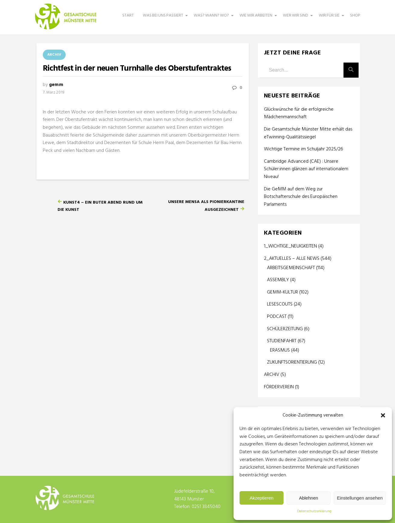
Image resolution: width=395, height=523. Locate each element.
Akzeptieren (261, 497)
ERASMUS (280, 350)
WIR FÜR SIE (330, 18)
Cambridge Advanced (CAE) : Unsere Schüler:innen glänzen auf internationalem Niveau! (306, 169)
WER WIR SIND (296, 18)
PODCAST (277, 317)
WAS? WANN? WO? (212, 18)
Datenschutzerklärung (314, 511)
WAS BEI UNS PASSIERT (164, 18)
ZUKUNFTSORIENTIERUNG (292, 362)
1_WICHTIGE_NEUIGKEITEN (290, 246)
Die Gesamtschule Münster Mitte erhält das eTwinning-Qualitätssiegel (308, 133)
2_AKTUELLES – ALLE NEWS (291, 259)
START (128, 15)
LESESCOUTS (280, 304)
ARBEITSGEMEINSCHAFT (291, 268)
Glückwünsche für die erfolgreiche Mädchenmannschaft (299, 113)
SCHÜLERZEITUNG (285, 329)
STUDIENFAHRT (281, 341)
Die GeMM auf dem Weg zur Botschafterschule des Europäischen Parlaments (300, 197)
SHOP (355, 15)
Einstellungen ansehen (360, 497)
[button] (383, 415)
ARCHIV (54, 55)
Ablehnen (308, 497)
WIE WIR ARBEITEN (257, 18)
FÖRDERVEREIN (279, 387)
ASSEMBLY (278, 280)
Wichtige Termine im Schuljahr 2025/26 (303, 149)
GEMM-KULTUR (282, 292)
